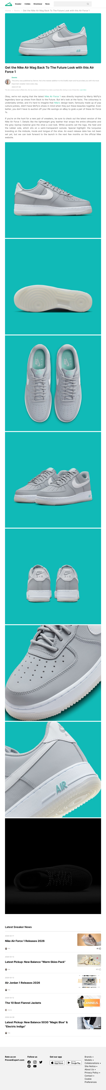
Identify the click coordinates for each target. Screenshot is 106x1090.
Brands (88, 1057)
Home (8, 10)
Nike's (57, 102)
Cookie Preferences (91, 1080)
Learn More (83, 90)
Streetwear (38, 4)
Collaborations (92, 1063)
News (47, 4)
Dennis (14, 77)
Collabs (27, 4)
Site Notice (90, 1066)
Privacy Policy (91, 1072)
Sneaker (18, 4)
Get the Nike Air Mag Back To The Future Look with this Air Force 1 (56, 10)
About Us (89, 1069)
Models (88, 1060)
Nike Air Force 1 (53, 96)
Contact (89, 1075)
